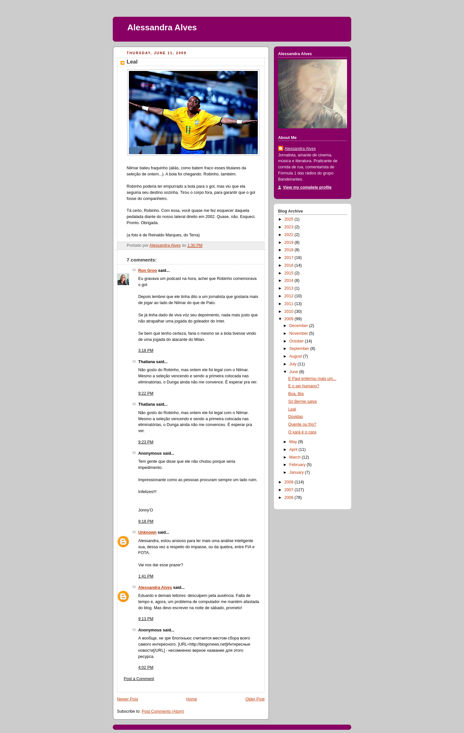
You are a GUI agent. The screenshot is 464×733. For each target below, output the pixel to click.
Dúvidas (295, 416)
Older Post (255, 699)
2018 (290, 250)
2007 (290, 490)
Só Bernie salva (302, 401)
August (296, 356)
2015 (290, 273)
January (297, 472)
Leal (292, 409)
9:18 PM (145, 521)
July (293, 364)
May (293, 442)
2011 (290, 304)
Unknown (147, 532)
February (298, 464)
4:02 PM (145, 667)
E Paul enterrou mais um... (312, 378)
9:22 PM (145, 393)
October (297, 341)
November (299, 333)
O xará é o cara (302, 432)
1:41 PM (145, 576)
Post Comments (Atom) (163, 711)
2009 (290, 319)
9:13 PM (145, 619)
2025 (290, 219)
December (299, 325)
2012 (290, 296)
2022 (290, 235)
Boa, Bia (296, 393)
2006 (290, 497)
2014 (290, 280)
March (295, 457)
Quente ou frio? (302, 424)
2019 (290, 242)
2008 (290, 482)
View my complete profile (307, 187)
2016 (290, 265)
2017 (290, 257)
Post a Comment (139, 679)
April (294, 449)
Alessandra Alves (162, 27)
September (299, 348)
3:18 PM (145, 350)
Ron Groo (147, 270)
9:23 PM (145, 442)
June (294, 372)
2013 (290, 288)
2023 (290, 227)
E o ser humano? (303, 386)
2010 (290, 311)
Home (191, 699)
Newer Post (127, 699)
